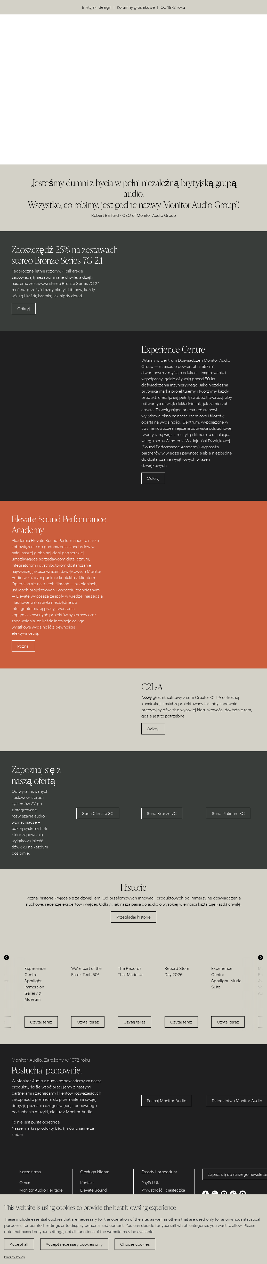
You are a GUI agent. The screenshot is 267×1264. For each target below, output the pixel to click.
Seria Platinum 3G (228, 813)
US (236, 26)
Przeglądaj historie (133, 916)
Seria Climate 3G (98, 813)
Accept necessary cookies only (74, 1244)
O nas (24, 1182)
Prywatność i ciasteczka (163, 1189)
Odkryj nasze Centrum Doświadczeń (51, 120)
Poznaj (23, 645)
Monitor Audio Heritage (41, 1189)
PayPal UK (150, 1182)
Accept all (19, 1244)
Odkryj (23, 308)
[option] (40, 994)
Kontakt (87, 1182)
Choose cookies (135, 1244)
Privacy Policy (14, 1257)
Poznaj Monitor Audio (166, 1100)
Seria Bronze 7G (162, 813)
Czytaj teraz (41, 1021)
